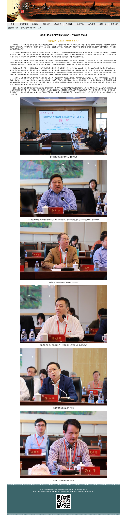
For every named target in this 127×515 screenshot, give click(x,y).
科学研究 (32, 28)
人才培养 (69, 24)
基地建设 (35, 24)
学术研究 (57, 24)
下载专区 (114, 24)
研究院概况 (24, 24)
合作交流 (91, 24)
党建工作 (80, 24)
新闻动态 (46, 24)
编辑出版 (102, 24)
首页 (12, 24)
